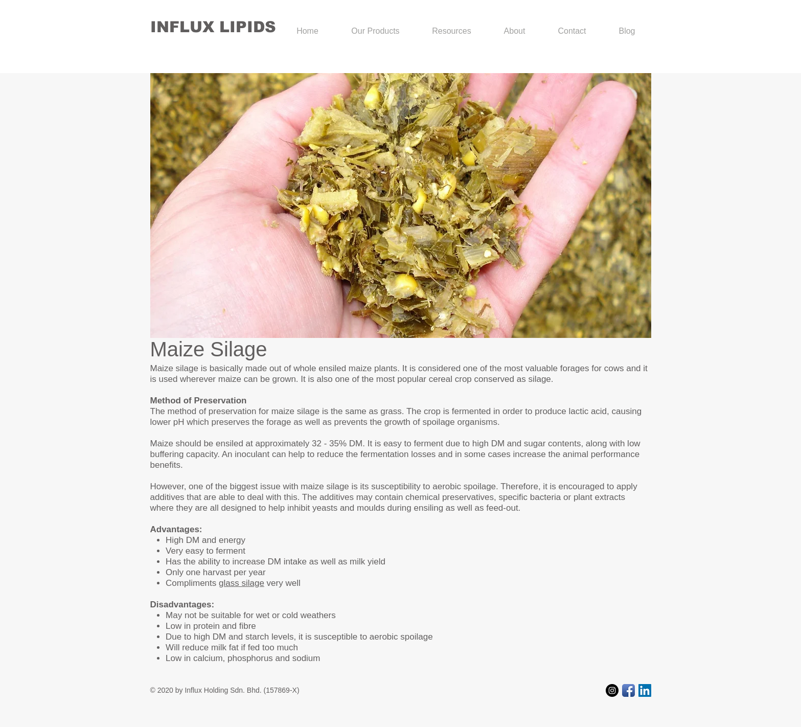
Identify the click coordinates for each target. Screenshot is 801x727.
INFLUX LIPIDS (213, 26)
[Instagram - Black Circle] (612, 690)
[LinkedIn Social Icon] (644, 690)
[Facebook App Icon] (628, 690)
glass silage (241, 583)
